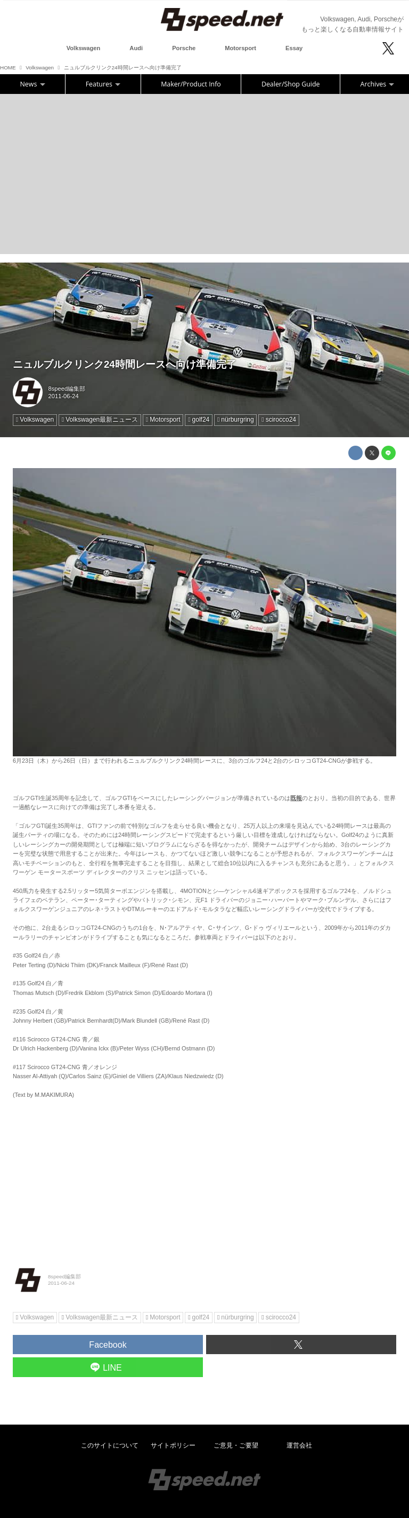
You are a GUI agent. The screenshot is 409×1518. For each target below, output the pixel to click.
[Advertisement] (204, 174)
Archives (378, 84)
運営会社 (299, 1445)
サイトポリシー (173, 1445)
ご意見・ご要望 (236, 1445)
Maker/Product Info (191, 84)
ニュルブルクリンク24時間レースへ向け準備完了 (124, 364)
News (32, 84)
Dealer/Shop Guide (290, 84)
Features (103, 84)
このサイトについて (109, 1445)
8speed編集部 (67, 388)
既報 (296, 798)
